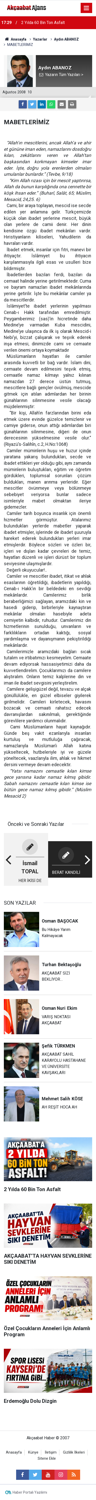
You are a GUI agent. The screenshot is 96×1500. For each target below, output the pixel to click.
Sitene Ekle (47, 1458)
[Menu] (86, 8)
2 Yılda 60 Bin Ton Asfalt (43, 22)
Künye (33, 1452)
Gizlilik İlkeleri (74, 1452)
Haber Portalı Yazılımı (30, 1492)
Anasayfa (14, 1452)
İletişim (51, 1452)
